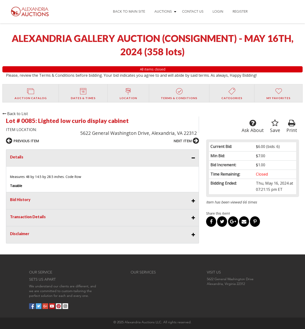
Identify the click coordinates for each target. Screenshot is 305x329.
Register (240, 11)
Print (291, 126)
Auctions (163, 11)
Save (275, 126)
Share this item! (218, 213)
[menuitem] (129, 12)
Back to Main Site (129, 11)
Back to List (15, 113)
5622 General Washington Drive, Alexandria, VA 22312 (138, 133)
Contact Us (192, 11)
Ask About (253, 126)
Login (218, 11)
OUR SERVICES (143, 272)
